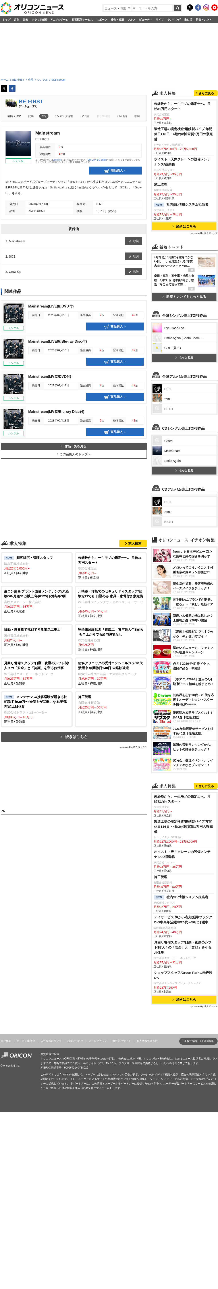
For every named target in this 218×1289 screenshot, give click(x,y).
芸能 (16, 19)
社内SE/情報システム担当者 (181, 260)
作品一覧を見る (73, 446)
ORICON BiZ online (97, 160)
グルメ (131, 19)
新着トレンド (204, 19)
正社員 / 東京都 (110, 567)
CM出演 (122, 116)
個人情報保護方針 (147, 1217)
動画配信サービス (82, 19)
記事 (31, 116)
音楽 (25, 19)
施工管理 (160, 239)
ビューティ (145, 19)
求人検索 (134, 543)
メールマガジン (98, 1217)
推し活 (188, 19)
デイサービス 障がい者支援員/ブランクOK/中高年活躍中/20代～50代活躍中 (183, 1096)
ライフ (160, 19)
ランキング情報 (63, 116)
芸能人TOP (14, 116)
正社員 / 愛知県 (36, 673)
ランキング (174, 19)
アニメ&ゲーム (59, 19)
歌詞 (137, 116)
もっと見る (184, 474)
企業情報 (209, 1217)
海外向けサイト (121, 1217)
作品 (43, 116)
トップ (6, 19)
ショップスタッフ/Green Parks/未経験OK (183, 1151)
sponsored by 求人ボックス (133, 747)
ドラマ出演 (103, 116)
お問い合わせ (75, 1217)
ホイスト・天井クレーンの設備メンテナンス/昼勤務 (182, 217)
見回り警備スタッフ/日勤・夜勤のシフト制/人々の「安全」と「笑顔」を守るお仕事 (182, 1124)
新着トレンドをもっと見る (184, 352)
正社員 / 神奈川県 (36, 565)
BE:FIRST (31, 101)
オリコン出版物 (26, 1217)
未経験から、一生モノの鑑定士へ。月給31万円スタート (182, 161)
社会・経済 (117, 19)
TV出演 (84, 116)
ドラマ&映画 (39, 19)
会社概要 (6, 1217)
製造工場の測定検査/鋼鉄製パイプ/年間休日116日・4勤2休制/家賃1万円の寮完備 (183, 189)
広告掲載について (51, 1217)
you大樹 (57, 160)
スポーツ (101, 19)
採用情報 (192, 1217)
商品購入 (115, 171)
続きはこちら (76, 737)
